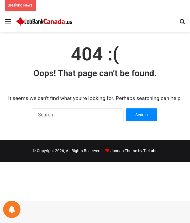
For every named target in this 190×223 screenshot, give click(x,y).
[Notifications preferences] (11, 209)
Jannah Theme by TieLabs (134, 150)
